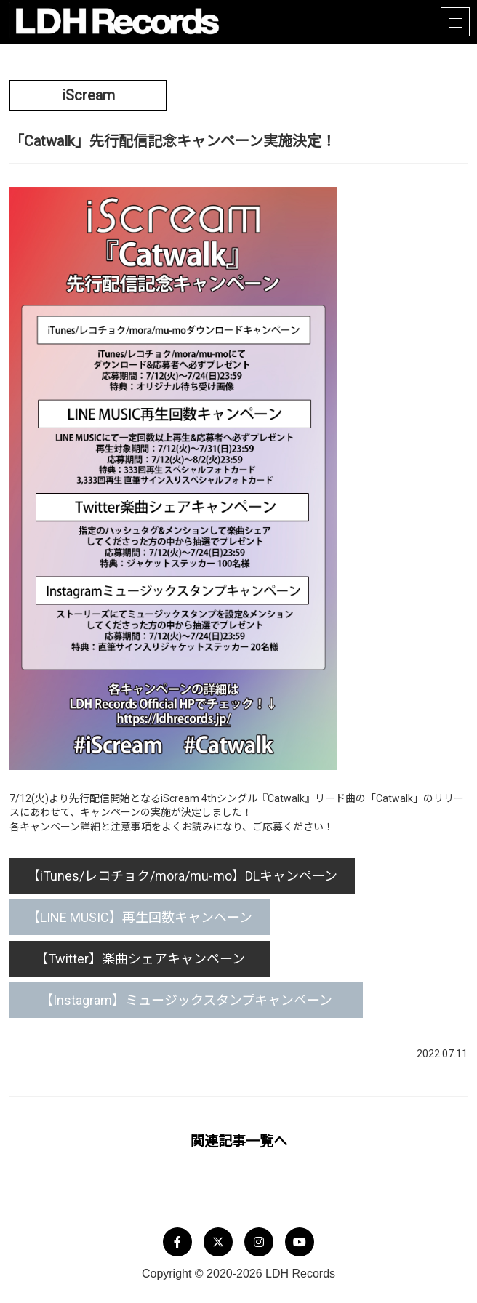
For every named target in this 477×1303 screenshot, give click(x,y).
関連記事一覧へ (239, 1141)
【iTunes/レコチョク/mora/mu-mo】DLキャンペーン (182, 875)
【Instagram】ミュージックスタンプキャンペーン (199, 1000)
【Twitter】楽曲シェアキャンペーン (148, 958)
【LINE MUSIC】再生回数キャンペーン (139, 917)
